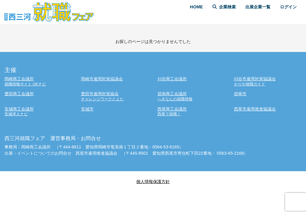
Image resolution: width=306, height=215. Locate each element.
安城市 (87, 109)
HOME (196, 6)
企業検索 (224, 6)
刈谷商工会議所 (172, 78)
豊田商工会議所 (19, 93)
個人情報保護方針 (153, 181)
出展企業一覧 (257, 6)
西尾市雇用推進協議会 (255, 109)
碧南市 (240, 93)
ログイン (288, 6)
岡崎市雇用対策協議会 (102, 78)
